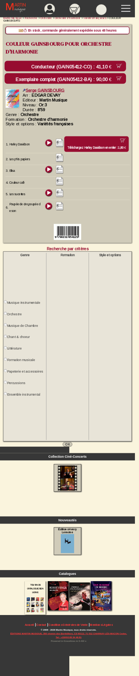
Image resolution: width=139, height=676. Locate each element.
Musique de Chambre (22, 326)
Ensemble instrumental (23, 394)
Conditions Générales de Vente (68, 625)
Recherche (31, 18)
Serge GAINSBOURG (43, 90)
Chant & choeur (18, 337)
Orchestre (14, 314)
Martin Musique (12, 18)
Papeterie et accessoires (25, 371)
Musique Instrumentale (23, 303)
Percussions (16, 383)
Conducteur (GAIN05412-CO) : (72, 67)
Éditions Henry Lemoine (67, 540)
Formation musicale (21, 360)
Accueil (29, 625)
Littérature (14, 348)
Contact (41, 625)
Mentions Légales (101, 625)
